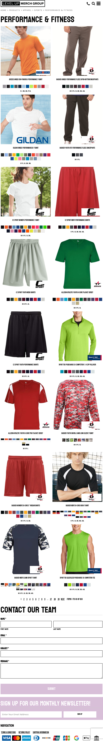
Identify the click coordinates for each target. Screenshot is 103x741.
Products (14, 10)
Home (3, 10)
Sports (38, 10)
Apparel (27, 10)
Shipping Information (41, 732)
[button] (93, 3)
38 (55, 599)
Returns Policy (24, 732)
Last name (57, 629)
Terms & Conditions (8, 732)
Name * (3, 619)
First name (4, 629)
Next (63, 599)
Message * (5, 661)
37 (51, 599)
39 (58, 599)
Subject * (5, 648)
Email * (3, 635)
